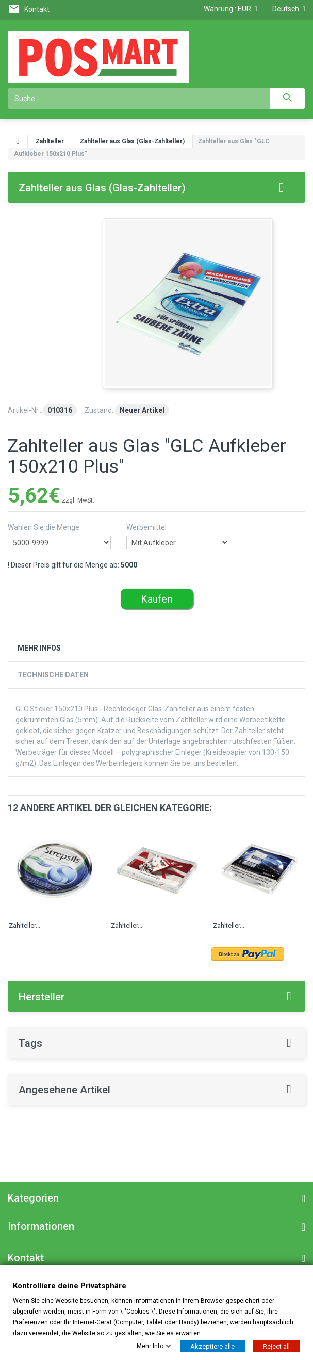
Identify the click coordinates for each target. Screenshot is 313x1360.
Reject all (276, 1346)
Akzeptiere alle (212, 1346)
